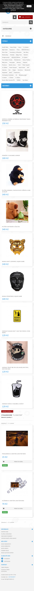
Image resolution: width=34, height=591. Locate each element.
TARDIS (19, 80)
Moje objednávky (6, 544)
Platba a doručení (6, 534)
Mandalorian (17, 60)
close (29, 6)
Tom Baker (25, 80)
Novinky (5, 86)
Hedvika (12, 54)
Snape (14, 70)
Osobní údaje (5, 550)
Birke (10, 72)
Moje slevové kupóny (7, 552)
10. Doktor (25, 57)
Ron (9, 70)
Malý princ (4, 62)
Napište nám (4, 531)
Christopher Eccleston (8, 75)
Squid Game (22, 67)
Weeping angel (23, 75)
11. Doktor (26, 47)
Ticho (19, 65)
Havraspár (12, 62)
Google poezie (6, 57)
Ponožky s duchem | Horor (11, 155)
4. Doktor (11, 77)
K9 (16, 75)
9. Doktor (4, 77)
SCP (28, 67)
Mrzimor (19, 62)
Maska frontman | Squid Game (12, 296)
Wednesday (5, 54)
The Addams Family (7, 60)
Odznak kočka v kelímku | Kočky (13, 403)
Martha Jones (12, 65)
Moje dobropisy (5, 546)
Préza (18, 49)
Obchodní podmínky (6, 536)
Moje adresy (4, 548)
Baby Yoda (19, 54)
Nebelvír (26, 54)
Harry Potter (13, 47)
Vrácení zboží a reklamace (8, 538)
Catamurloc (17, 72)
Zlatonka (4, 70)
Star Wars (25, 52)
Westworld (27, 70)
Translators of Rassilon (16, 52)
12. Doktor (4, 67)
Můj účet (4, 541)
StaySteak (4, 72)
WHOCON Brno (25, 49)
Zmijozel (25, 62)
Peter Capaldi (26, 65)
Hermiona (20, 70)
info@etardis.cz (9, 579)
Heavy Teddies (26, 60)
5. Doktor (17, 77)
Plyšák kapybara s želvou (11, 226)
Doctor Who (5, 47)
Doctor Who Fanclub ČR (8, 80)
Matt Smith (5, 49)
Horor (19, 47)
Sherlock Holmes (15, 57)
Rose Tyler (5, 52)
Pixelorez (4, 65)
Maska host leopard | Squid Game (13, 261)
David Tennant (13, 67)
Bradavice (12, 49)
